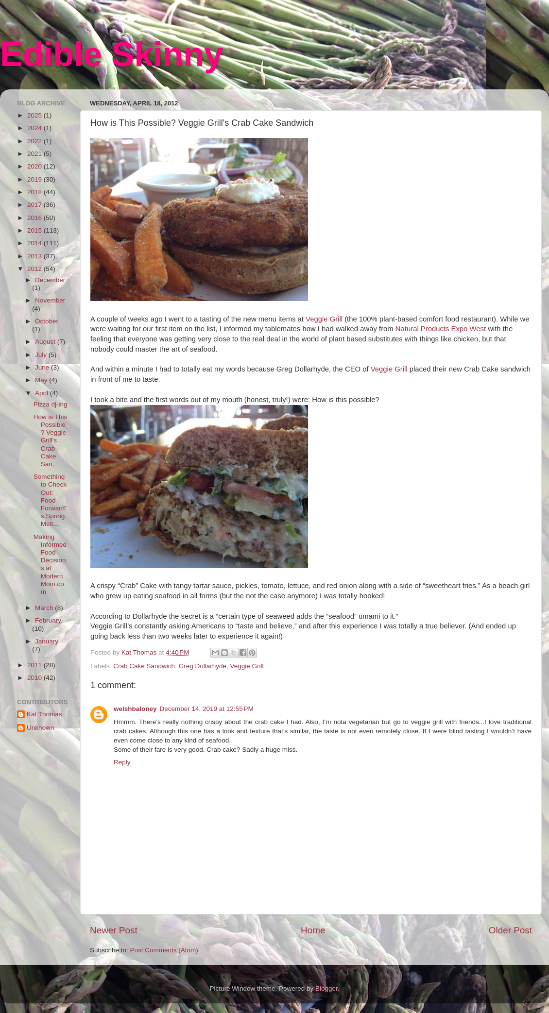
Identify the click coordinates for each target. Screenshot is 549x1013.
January (46, 641)
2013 (35, 256)
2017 (35, 204)
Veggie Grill (324, 319)
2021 (35, 153)
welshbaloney (135, 708)
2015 (35, 230)
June (43, 367)
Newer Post (113, 930)
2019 (35, 179)
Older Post (510, 930)
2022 (35, 141)
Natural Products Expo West (440, 329)
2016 (35, 217)
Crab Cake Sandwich (144, 666)
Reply (122, 762)
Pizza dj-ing (51, 404)
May (42, 380)
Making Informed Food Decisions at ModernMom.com (50, 564)
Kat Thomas (44, 714)
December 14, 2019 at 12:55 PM (207, 708)
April (42, 393)
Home (313, 930)
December (50, 280)
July (42, 354)
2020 (35, 166)
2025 (35, 115)
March (45, 607)
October (46, 321)
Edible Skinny (111, 54)
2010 (35, 677)
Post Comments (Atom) (164, 950)
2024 (35, 128)
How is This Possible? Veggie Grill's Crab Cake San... (51, 440)
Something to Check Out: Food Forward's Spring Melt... (50, 500)
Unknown (40, 727)
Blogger (326, 988)
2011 (35, 665)
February (48, 620)
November (50, 300)
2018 (35, 192)
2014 (35, 243)
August (46, 341)
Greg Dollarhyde (202, 666)
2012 (35, 268)
